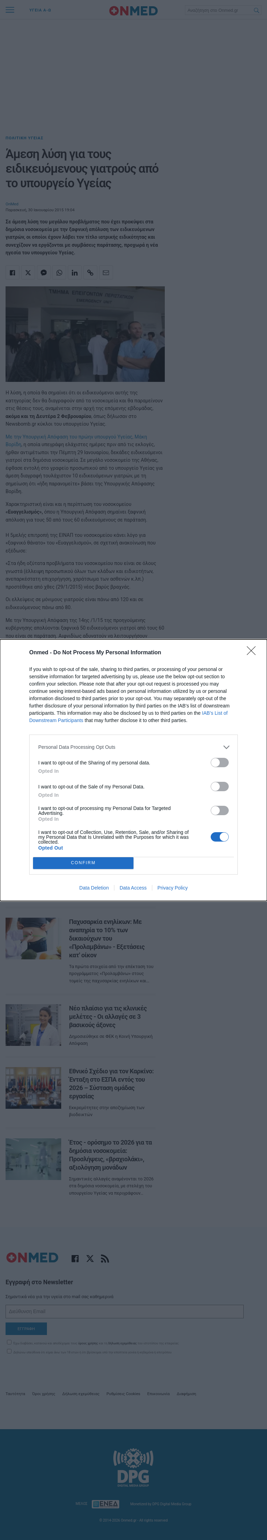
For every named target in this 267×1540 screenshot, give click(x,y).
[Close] (253, 653)
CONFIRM (83, 863)
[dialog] (133, 770)
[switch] (220, 762)
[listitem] (133, 747)
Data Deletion (94, 888)
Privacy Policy (172, 888)
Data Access (133, 888)
